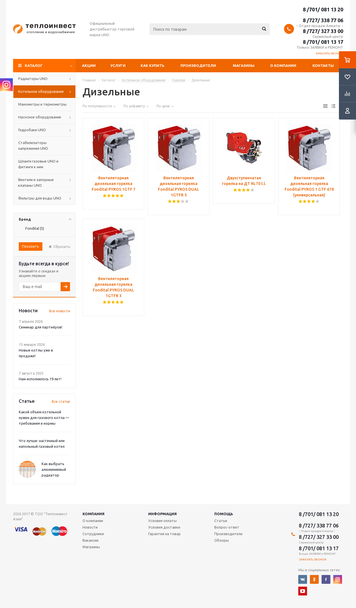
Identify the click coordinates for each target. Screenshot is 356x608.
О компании (283, 65)
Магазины (243, 65)
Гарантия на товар (164, 534)
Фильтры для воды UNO (39, 198)
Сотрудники (93, 534)
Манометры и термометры (42, 104)
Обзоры (221, 540)
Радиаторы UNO (33, 79)
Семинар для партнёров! (40, 327)
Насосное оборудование (39, 117)
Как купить (152, 65)
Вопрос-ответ (226, 527)
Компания (93, 514)
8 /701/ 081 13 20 (323, 9)
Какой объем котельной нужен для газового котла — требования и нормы (44, 417)
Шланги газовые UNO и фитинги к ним (38, 164)
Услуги (117, 65)
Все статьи (61, 401)
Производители (198, 65)
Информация (162, 514)
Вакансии (90, 540)
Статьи (220, 521)
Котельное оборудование (41, 91)
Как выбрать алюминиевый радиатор (54, 469)
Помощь (223, 514)
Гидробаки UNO (32, 130)
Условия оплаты (162, 521)
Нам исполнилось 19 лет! (40, 379)
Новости (90, 527)
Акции (89, 65)
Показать (30, 246)
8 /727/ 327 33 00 (323, 31)
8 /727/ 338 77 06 (323, 20)
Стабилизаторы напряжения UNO (33, 145)
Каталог (34, 65)
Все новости (59, 311)
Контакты (323, 65)
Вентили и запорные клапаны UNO (36, 182)
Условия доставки (164, 527)
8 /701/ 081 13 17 (323, 41)
